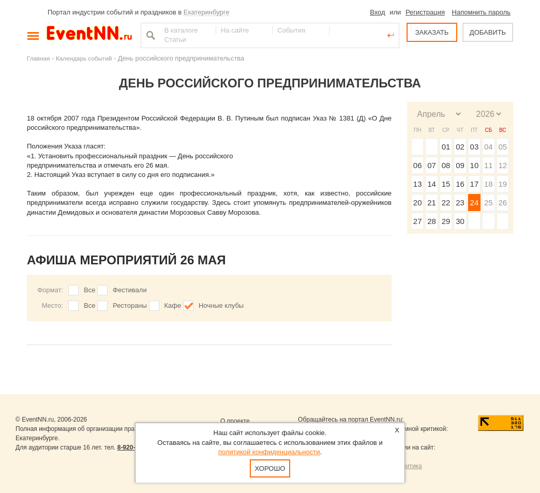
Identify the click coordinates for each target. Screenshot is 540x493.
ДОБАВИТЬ (488, 32)
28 (431, 221)
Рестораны (130, 305)
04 (488, 146)
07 (431, 165)
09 (460, 165)
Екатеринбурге (207, 12)
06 (417, 165)
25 (488, 202)
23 (460, 202)
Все (89, 290)
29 (446, 221)
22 (446, 202)
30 (460, 221)
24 (474, 202)
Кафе (173, 305)
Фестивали (130, 290)
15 (446, 184)
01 (446, 146)
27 (417, 221)
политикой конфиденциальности (269, 452)
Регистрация (425, 12)
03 (474, 146)
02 (460, 146)
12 (502, 165)
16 (460, 184)
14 (431, 184)
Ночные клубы (221, 305)
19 (502, 184)
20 (417, 202)
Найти (149, 35)
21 (431, 202)
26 (502, 202)
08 (446, 165)
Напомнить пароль (481, 12)
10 (474, 165)
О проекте (235, 421)
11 (488, 165)
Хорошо (270, 468)
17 (474, 184)
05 (502, 146)
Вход (377, 12)
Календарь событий (84, 58)
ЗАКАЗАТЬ (432, 32)
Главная (38, 58)
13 (417, 184)
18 (488, 184)
